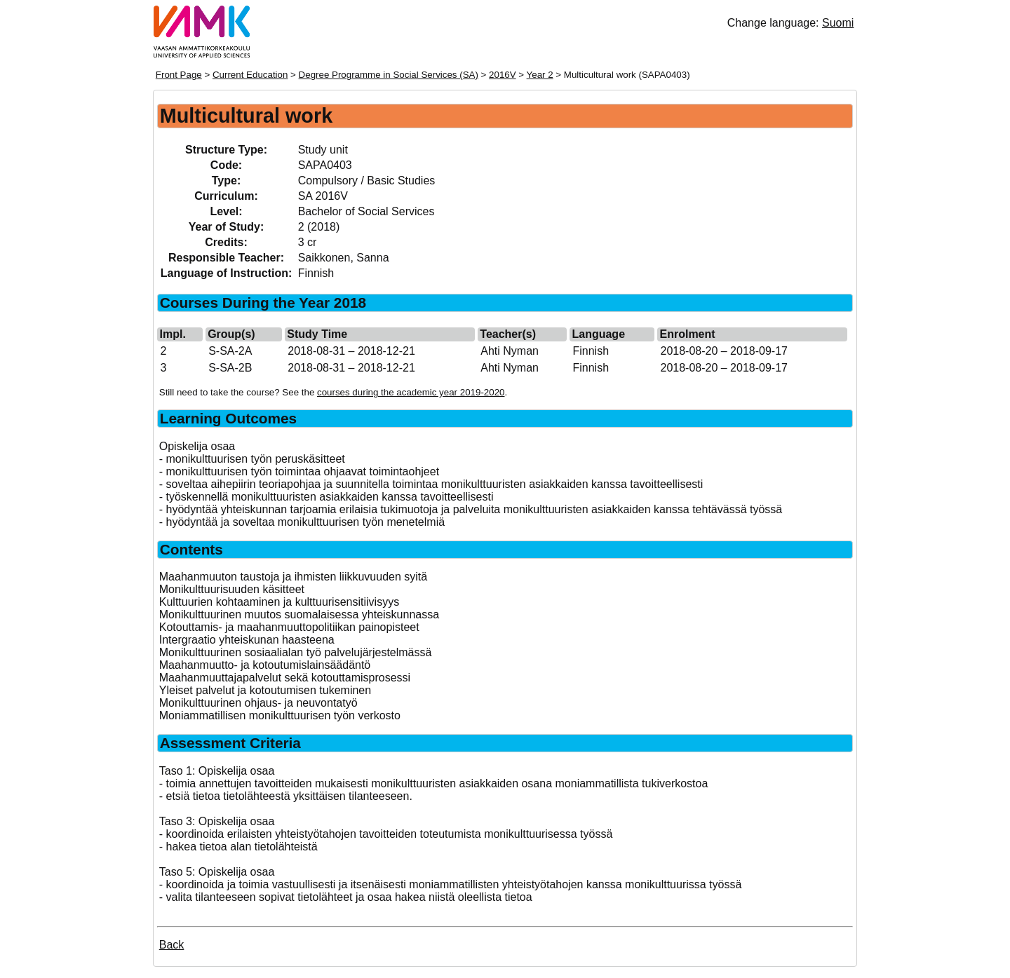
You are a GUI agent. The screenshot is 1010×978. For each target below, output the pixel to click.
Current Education (250, 74)
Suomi (838, 23)
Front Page (179, 74)
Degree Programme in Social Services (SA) (388, 74)
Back (171, 945)
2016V (502, 74)
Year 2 (540, 74)
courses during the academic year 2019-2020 (410, 392)
